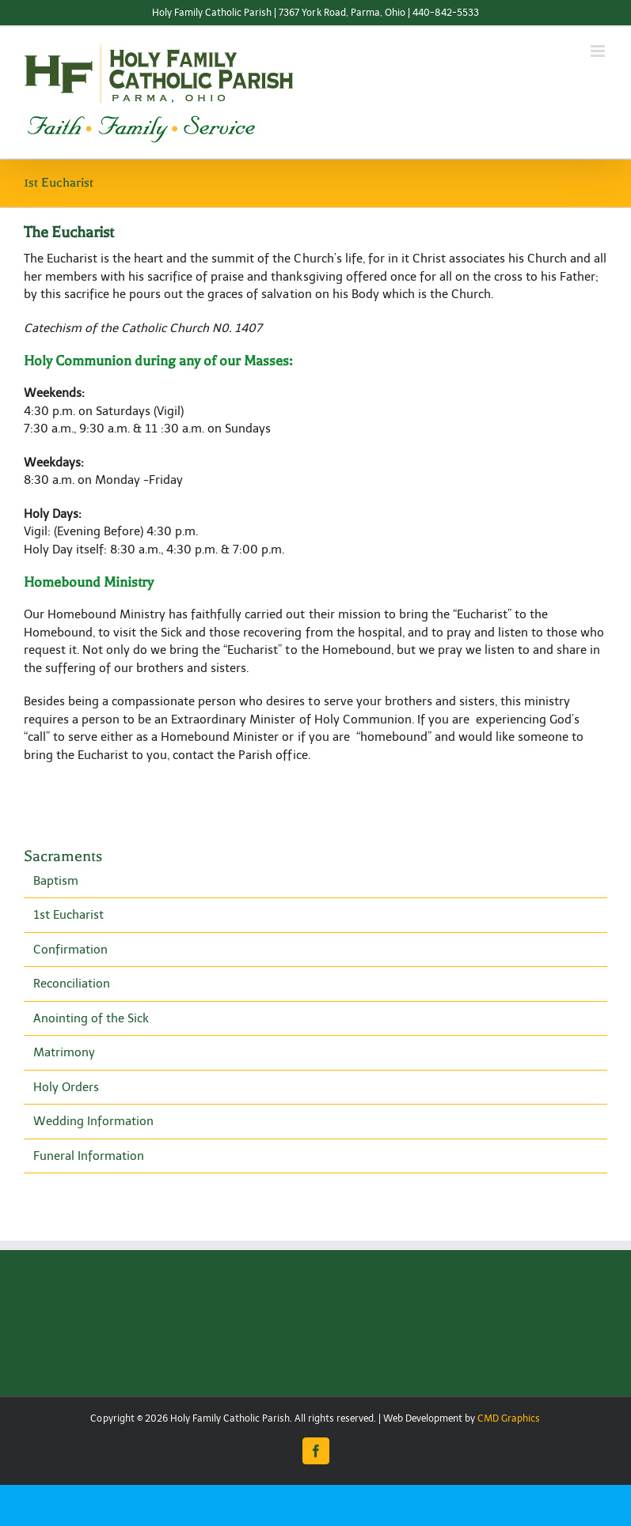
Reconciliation (71, 983)
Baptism (55, 881)
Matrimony (64, 1052)
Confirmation (70, 949)
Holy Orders (66, 1087)
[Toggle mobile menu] (599, 51)
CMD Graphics (508, 1418)
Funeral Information (88, 1156)
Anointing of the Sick (91, 1018)
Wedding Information (93, 1121)
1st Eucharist (68, 915)
